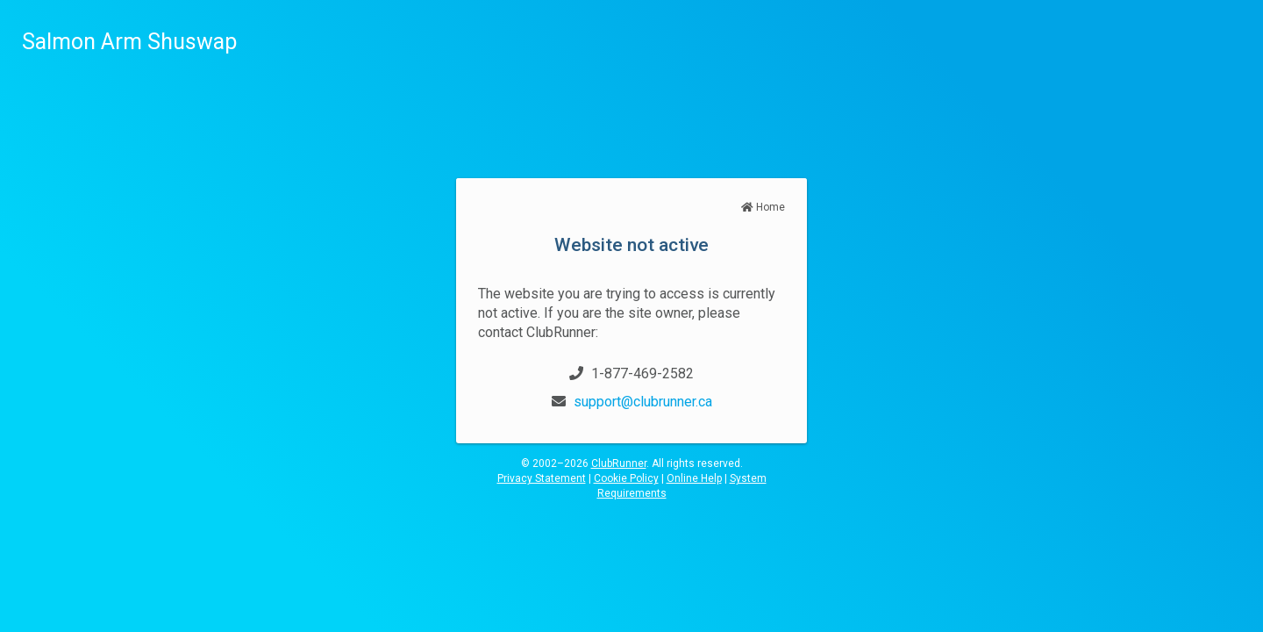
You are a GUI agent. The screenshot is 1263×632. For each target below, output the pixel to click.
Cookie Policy (626, 478)
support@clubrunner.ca (643, 401)
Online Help (694, 478)
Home (763, 207)
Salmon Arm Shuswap (129, 41)
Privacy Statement (541, 478)
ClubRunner (618, 463)
